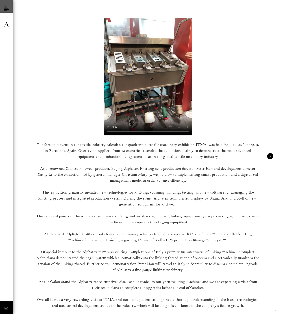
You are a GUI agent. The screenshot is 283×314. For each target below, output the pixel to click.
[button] (270, 156)
